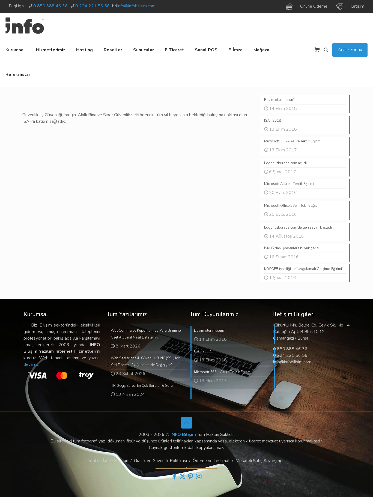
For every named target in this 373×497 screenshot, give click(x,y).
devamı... (31, 364)
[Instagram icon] (199, 476)
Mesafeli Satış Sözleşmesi (260, 461)
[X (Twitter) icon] (182, 476)
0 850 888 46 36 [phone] (50, 6)
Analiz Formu (350, 50)
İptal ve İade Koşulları (108, 461)
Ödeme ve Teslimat (211, 461)
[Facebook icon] (174, 476)
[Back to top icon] (186, 423)
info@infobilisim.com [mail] (136, 6)
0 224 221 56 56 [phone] (92, 6)
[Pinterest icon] (190, 476)
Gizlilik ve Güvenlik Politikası (160, 461)
